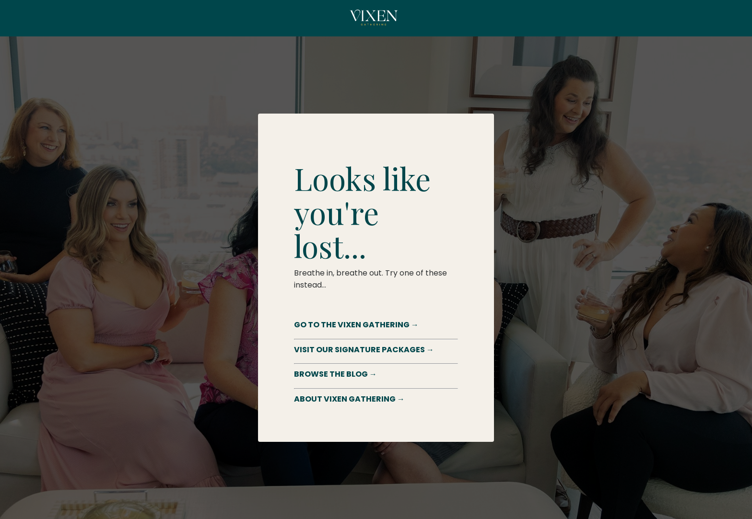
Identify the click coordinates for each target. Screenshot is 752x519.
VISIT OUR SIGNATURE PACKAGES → (364, 349)
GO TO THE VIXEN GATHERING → (356, 324)
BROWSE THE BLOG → (335, 374)
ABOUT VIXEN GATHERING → (349, 398)
